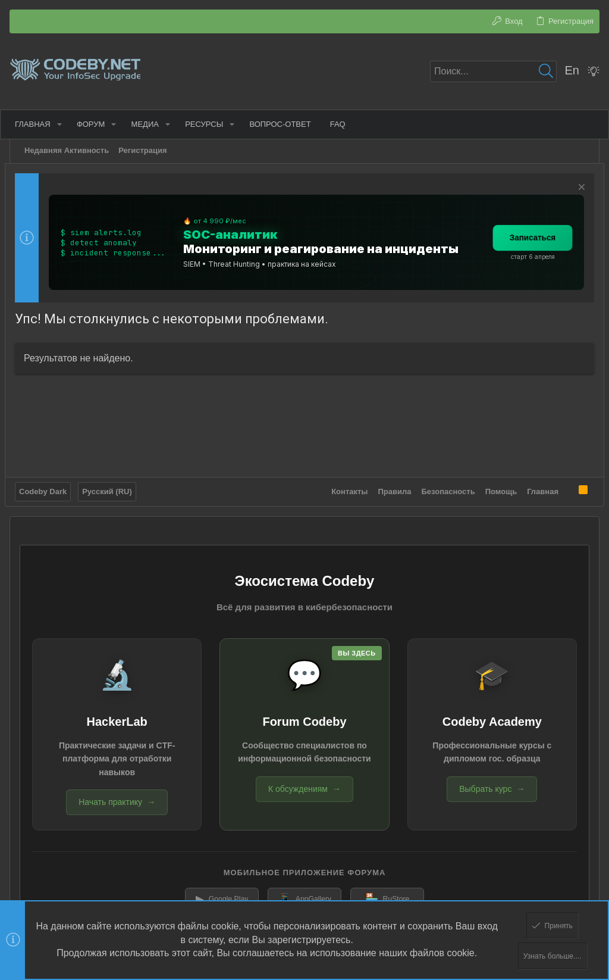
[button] (64, 124)
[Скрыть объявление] (575, 188)
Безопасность (443, 487)
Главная (538, 487)
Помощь (496, 487)
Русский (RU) (112, 487)
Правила (390, 487)
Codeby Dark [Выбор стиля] (47, 487)
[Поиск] (493, 71)
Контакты (345, 487)
